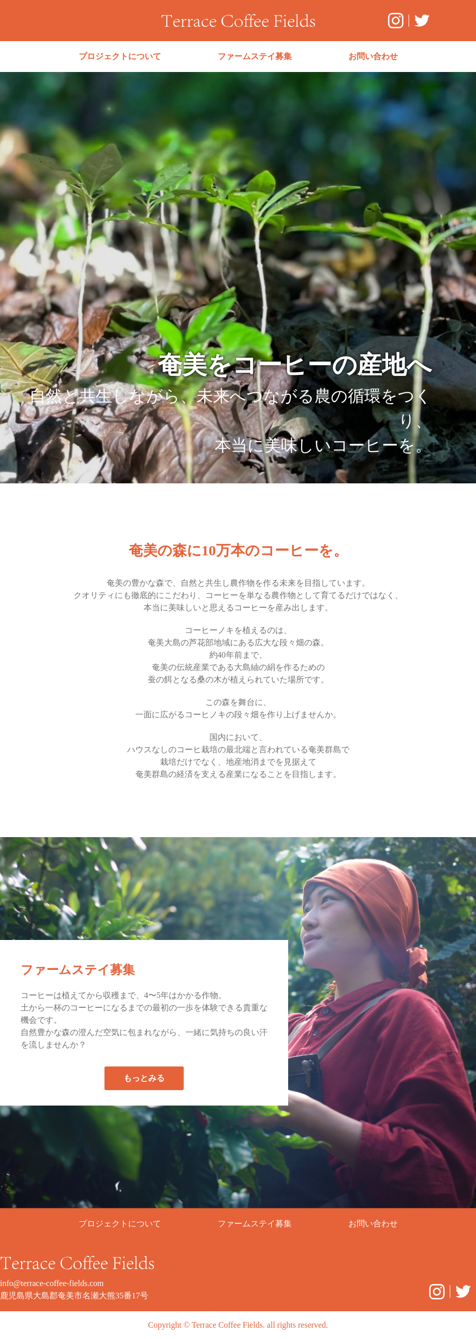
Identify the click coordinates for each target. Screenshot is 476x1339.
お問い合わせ (373, 56)
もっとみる (144, 1078)
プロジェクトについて (120, 56)
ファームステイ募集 (255, 56)
